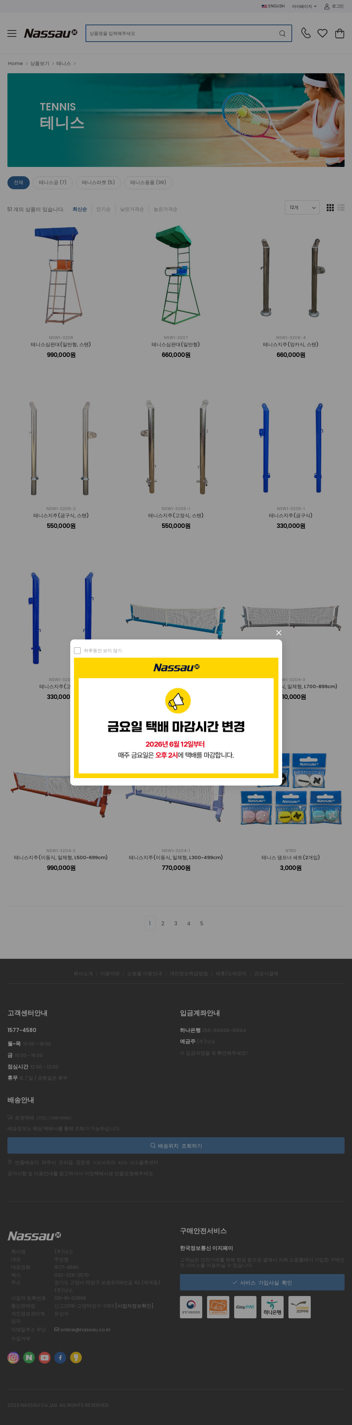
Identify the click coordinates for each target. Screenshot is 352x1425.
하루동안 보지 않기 (103, 650)
